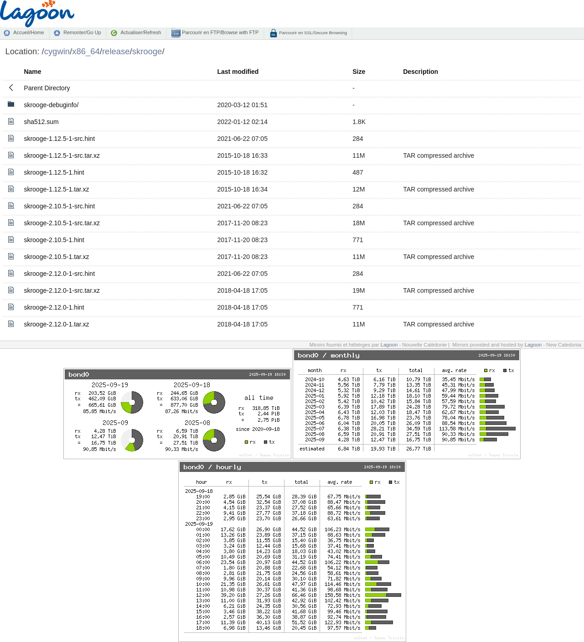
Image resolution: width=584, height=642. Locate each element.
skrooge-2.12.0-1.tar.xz (56, 324)
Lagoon (389, 344)
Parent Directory (47, 88)
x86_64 (86, 51)
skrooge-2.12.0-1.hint (54, 307)
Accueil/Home (28, 32)
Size (358, 71)
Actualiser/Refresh (140, 32)
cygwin (57, 51)
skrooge (147, 51)
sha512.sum (41, 121)
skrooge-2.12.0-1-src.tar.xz (62, 290)
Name (32, 71)
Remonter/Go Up (82, 32)
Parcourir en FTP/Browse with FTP (219, 32)
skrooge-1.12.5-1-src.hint (59, 138)
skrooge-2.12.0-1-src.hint (59, 273)
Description (420, 71)
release (116, 51)
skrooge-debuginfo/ (51, 105)
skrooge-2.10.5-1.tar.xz (56, 256)
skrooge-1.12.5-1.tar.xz (56, 189)
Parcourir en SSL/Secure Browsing (312, 32)
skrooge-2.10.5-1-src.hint (59, 206)
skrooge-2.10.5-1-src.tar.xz (62, 223)
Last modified (237, 71)
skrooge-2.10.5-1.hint (54, 239)
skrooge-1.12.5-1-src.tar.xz (62, 155)
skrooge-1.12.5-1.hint (54, 172)
